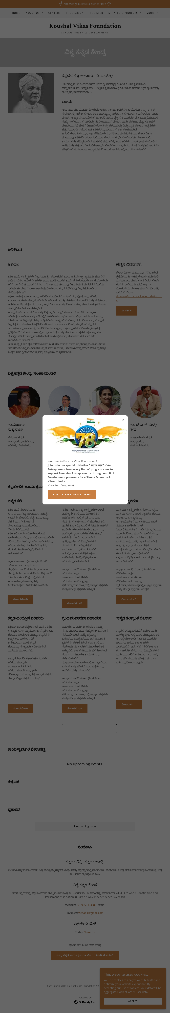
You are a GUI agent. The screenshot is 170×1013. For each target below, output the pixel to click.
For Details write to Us (72, 494)
